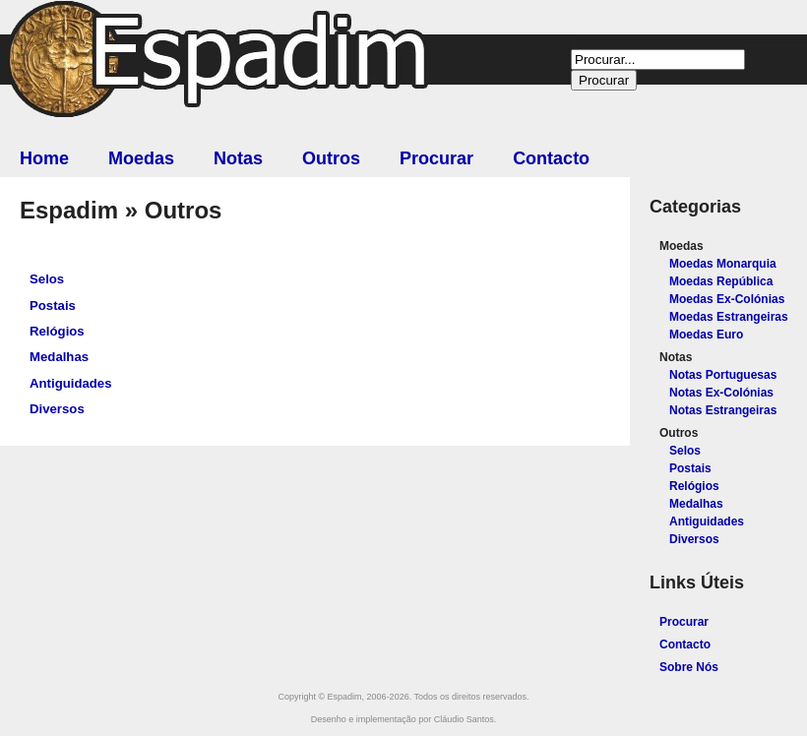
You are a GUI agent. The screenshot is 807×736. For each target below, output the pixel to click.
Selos (47, 279)
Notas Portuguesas (722, 375)
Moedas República (721, 281)
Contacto (551, 158)
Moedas (141, 158)
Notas (238, 158)
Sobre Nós (688, 667)
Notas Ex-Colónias (721, 392)
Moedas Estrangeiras (728, 317)
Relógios (57, 331)
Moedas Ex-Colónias (726, 299)
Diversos (57, 408)
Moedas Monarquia (722, 264)
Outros (331, 158)
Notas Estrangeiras (722, 410)
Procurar (436, 158)
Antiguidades (71, 383)
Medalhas (59, 356)
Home (44, 158)
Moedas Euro (706, 334)
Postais (53, 305)
